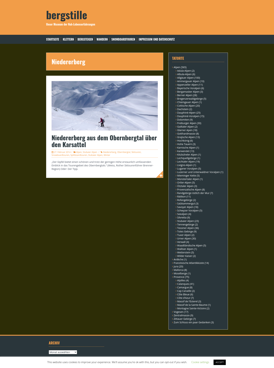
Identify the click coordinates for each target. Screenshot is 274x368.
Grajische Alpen (186, 137)
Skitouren (136, 152)
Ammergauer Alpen (188, 81)
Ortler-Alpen (184, 182)
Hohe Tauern (184, 144)
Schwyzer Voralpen (188, 210)
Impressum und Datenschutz (157, 39)
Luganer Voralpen (187, 168)
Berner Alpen (184, 95)
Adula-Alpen (184, 70)
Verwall (181, 242)
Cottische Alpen (186, 105)
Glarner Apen (184, 130)
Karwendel (183, 151)
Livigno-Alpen (185, 165)
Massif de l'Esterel (187, 301)
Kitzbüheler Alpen (187, 154)
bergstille (66, 14)
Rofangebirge (184, 200)
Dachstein (183, 109)
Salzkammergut (186, 203)
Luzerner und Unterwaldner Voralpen (198, 172)
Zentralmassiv (182, 315)
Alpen (79, 152)
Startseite (52, 39)
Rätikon (181, 196)
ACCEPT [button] (220, 362)
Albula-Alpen (184, 74)
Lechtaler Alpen (186, 161)
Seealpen (182, 214)
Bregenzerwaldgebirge (190, 98)
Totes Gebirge (185, 231)
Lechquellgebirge (187, 158)
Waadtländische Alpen (190, 245)
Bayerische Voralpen (188, 88)
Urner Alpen (184, 238)
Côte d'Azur (183, 298)
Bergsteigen (85, 39)
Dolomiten (183, 119)
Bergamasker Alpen (188, 91)
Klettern (68, 39)
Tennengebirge (185, 224)
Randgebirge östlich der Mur (193, 193)
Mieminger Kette (186, 175)
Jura (176, 266)
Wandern (102, 39)
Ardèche (178, 259)
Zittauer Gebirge (183, 318)
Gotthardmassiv (186, 133)
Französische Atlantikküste (189, 263)
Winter (107, 155)
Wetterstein (183, 252)
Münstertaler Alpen (188, 179)
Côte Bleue (183, 294)
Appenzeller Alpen (187, 84)
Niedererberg (109, 152)
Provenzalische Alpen (189, 189)
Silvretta (181, 217)
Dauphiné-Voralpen (188, 116)
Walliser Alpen (185, 249)
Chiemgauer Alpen (187, 102)
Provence (179, 277)
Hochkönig (183, 140)
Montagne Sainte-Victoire (191, 308)
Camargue (183, 287)
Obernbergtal (123, 152)
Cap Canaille (184, 291)
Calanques (183, 284)
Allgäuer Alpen (185, 77)
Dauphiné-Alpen (186, 112)
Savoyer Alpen (185, 207)
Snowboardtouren (123, 39)
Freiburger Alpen (186, 123)
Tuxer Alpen (184, 235)
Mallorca (178, 270)
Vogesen (178, 311)
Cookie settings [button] (200, 362)
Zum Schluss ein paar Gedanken (192, 322)
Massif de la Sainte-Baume (192, 304)
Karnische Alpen (186, 147)
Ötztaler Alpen (185, 186)
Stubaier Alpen (90, 152)
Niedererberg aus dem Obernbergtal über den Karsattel (104, 141)
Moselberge (180, 273)
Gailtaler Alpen (185, 126)
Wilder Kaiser (184, 256)
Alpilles (181, 280)
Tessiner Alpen (185, 228)
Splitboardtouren (78, 155)
